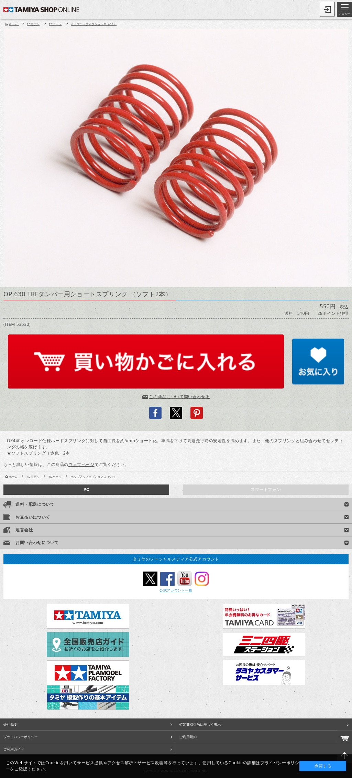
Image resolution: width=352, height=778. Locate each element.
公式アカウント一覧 (176, 590)
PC (86, 489)
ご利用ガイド (13, 749)
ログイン (327, 9)
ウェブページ (81, 464)
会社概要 (10, 724)
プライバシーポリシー (20, 736)
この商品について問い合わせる (179, 396)
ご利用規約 (188, 736)
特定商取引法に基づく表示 (200, 724)
